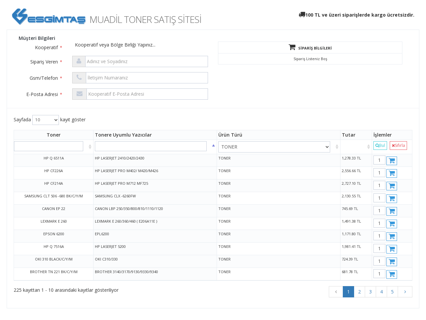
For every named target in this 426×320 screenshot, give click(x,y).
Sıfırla (398, 145)
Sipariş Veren (46, 61)
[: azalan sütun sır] (155, 147)
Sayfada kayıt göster (50, 120)
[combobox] (186, 46)
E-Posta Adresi (44, 94)
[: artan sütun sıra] (54, 147)
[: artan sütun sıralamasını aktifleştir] (356, 147)
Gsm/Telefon (46, 78)
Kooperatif (48, 47)
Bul (380, 145)
